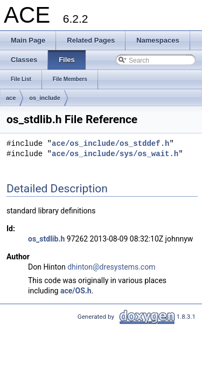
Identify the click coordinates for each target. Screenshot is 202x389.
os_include (44, 98)
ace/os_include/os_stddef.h (110, 144)
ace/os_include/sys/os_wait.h (115, 154)
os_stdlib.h (46, 238)
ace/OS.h (76, 290)
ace (11, 98)
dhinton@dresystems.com (111, 267)
